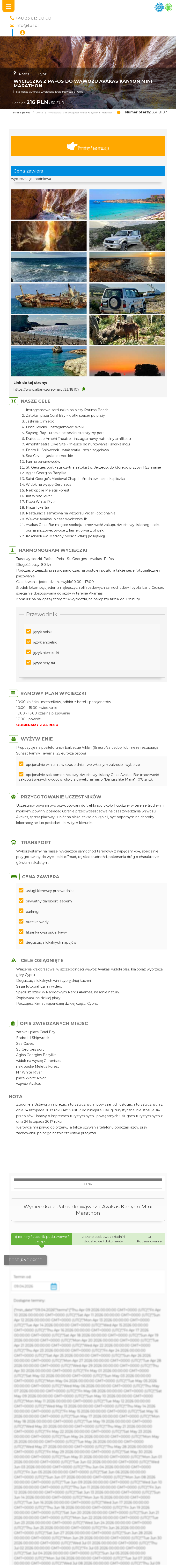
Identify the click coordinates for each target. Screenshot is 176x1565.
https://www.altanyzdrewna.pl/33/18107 (47, 389)
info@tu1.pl (27, 25)
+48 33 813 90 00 (33, 18)
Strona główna (21, 112)
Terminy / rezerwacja (88, 146)
